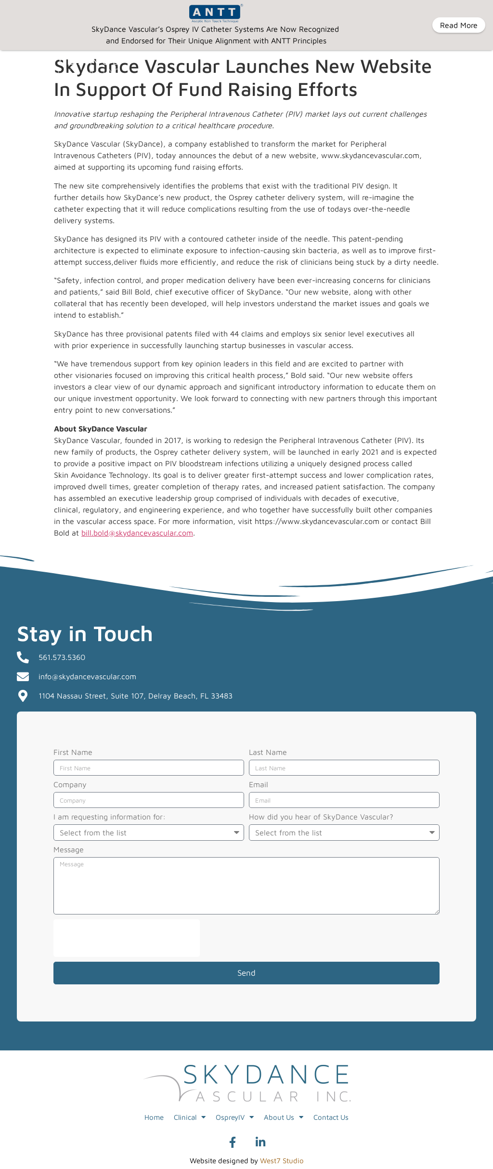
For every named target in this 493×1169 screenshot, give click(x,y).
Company (70, 784)
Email (258, 784)
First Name (72, 752)
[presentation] (126, 938)
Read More (459, 25)
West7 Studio (282, 1160)
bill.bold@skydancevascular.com (137, 532)
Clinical (190, 1117)
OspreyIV (235, 1117)
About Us (283, 1117)
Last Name (268, 752)
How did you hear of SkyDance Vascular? (321, 817)
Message (68, 850)
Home (154, 1117)
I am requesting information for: (109, 817)
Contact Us (331, 1117)
